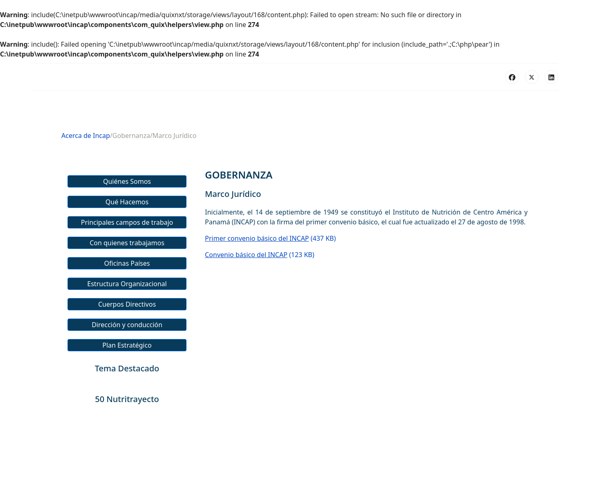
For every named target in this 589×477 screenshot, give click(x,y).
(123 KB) (259, 254)
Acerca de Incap (85, 135)
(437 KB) (270, 238)
